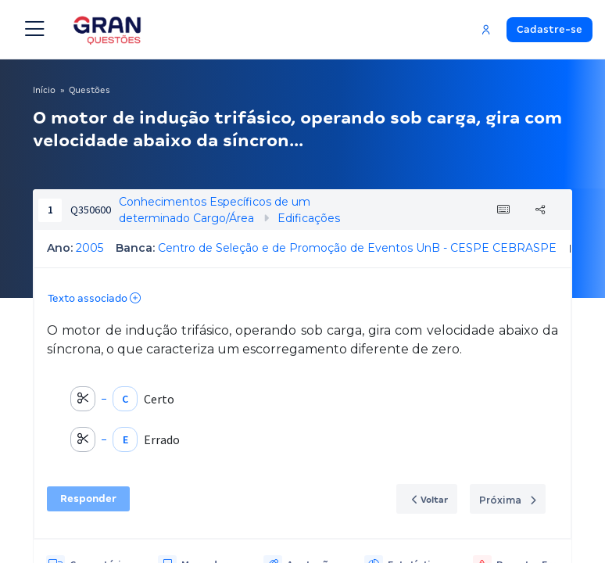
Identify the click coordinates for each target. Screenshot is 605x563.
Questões (89, 90)
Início (44, 90)
